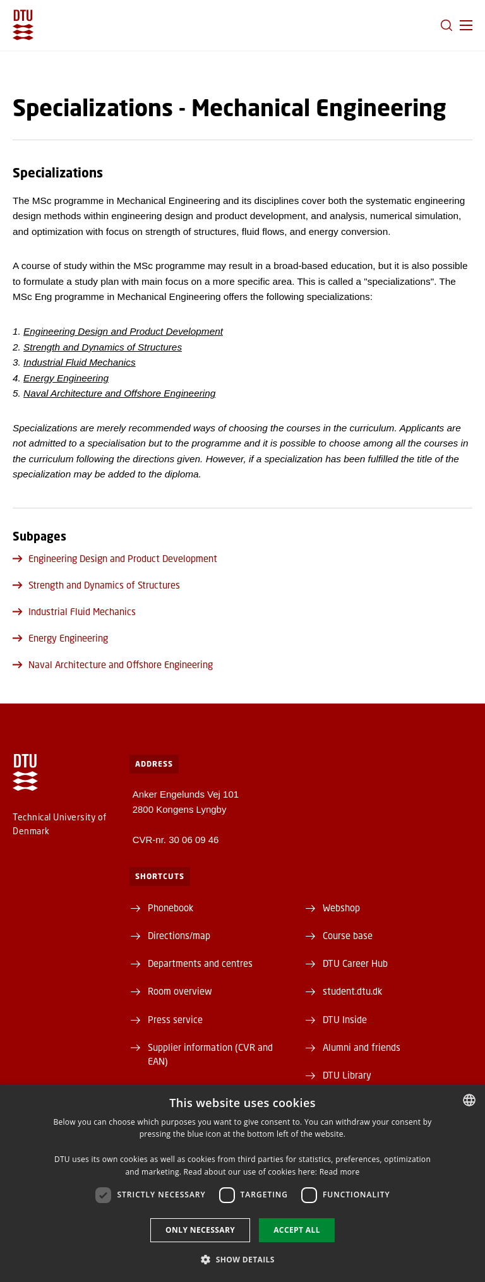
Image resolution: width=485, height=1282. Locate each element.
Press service (175, 1019)
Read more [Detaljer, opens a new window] (340, 1171)
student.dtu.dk (352, 991)
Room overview (180, 991)
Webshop (341, 907)
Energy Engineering (66, 378)
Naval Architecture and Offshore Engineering (113, 664)
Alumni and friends (361, 1047)
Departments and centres (200, 963)
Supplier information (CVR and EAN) (210, 1054)
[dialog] (242, 1183)
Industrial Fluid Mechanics (79, 362)
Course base (348, 935)
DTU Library (347, 1075)
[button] (466, 25)
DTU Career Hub (355, 963)
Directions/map (179, 935)
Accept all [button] (296, 1230)
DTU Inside (345, 1019)
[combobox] (469, 1100)
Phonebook (170, 907)
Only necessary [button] (200, 1230)
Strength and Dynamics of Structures (102, 347)
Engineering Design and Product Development (123, 331)
